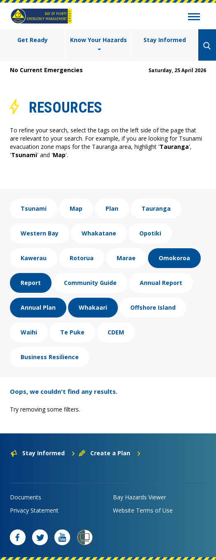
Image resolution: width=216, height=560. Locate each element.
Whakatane (99, 233)
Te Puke (72, 332)
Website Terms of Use (143, 510)
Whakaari (93, 307)
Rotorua (82, 258)
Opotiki (150, 233)
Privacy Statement (34, 510)
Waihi (29, 332)
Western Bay (40, 233)
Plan (112, 208)
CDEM (116, 332)
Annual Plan (38, 307)
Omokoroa (174, 258)
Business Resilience (50, 357)
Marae (126, 258)
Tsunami (34, 208)
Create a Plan (110, 453)
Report (31, 283)
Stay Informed (164, 40)
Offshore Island (153, 307)
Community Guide (90, 283)
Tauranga (156, 208)
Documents (25, 497)
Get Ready (32, 40)
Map (76, 208)
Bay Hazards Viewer (139, 497)
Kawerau (34, 258)
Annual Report (161, 283)
